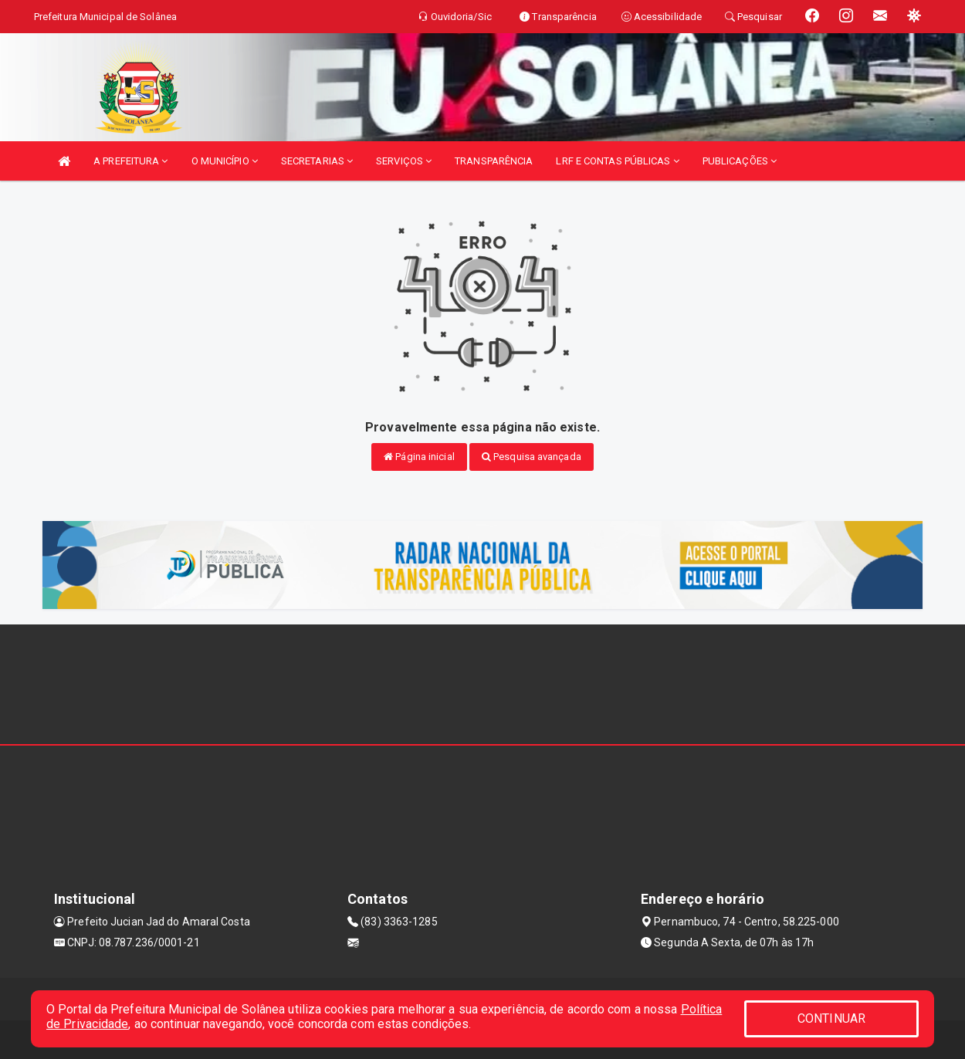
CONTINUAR (831, 1018)
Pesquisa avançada (531, 456)
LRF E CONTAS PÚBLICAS (617, 161)
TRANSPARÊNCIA (494, 161)
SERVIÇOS (404, 161)
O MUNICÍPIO (224, 161)
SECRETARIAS (317, 161)
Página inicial (419, 456)
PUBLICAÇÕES (740, 161)
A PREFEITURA (130, 161)
